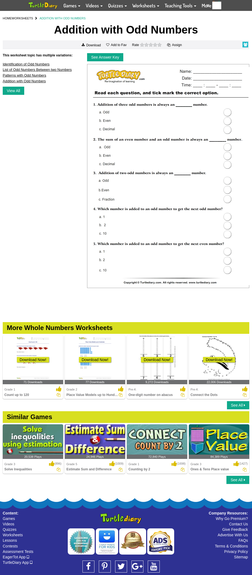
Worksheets (13, 535)
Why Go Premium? (232, 518)
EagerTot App (16, 557)
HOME (7, 18)
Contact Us (238, 524)
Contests (10, 546)
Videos (8, 524)
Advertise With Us (233, 535)
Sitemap (241, 557)
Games (9, 518)
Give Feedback (235, 529)
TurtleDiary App (17, 562)
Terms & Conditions (231, 546)
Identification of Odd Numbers (26, 64)
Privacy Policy (236, 551)
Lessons (10, 540)
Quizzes (10, 529)
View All (13, 91)
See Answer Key (105, 57)
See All (238, 405)
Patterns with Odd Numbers (24, 75)
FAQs (243, 540)
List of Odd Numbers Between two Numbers (37, 70)
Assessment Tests (18, 551)
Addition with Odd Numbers (24, 81)
